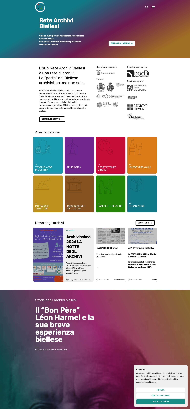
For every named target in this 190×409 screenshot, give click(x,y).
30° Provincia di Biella (141, 249)
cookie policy (151, 382)
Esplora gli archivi (121, 43)
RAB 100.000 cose (107, 249)
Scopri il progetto (52, 119)
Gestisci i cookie (160, 396)
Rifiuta (160, 390)
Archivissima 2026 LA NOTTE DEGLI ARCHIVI (78, 247)
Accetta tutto (161, 402)
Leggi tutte (145, 224)
